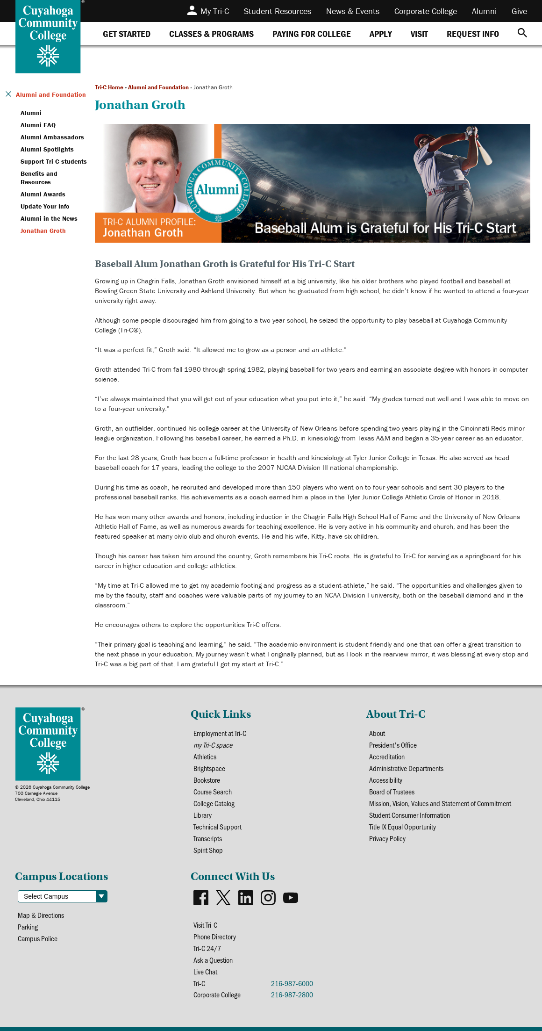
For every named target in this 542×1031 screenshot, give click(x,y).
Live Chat (205, 971)
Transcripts (207, 838)
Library (202, 815)
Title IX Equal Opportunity (402, 826)
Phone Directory (214, 936)
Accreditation (387, 756)
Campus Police (37, 938)
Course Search (212, 791)
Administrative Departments (406, 768)
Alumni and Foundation (158, 87)
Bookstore (206, 780)
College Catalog (214, 803)
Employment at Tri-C (219, 733)
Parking (28, 926)
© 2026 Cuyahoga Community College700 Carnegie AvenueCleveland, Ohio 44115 (52, 793)
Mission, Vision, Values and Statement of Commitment (440, 803)
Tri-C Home (109, 87)
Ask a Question (213, 960)
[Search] (522, 33)
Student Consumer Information (409, 815)
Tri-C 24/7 (207, 948)
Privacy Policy (387, 838)
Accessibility (385, 780)
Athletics (204, 756)
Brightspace (209, 768)
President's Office (393, 745)
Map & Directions (41, 915)
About (377, 733)
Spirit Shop (208, 850)
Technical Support (217, 826)
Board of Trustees (391, 791)
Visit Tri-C (205, 925)
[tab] (126, 33)
